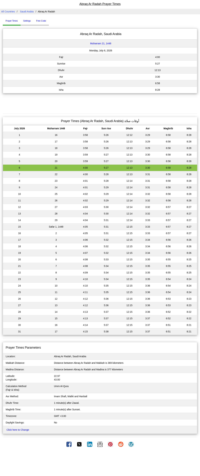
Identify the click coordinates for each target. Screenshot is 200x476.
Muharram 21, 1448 (100, 43)
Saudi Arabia (27, 11)
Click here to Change (18, 429)
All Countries (8, 11)
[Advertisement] (100, 104)
